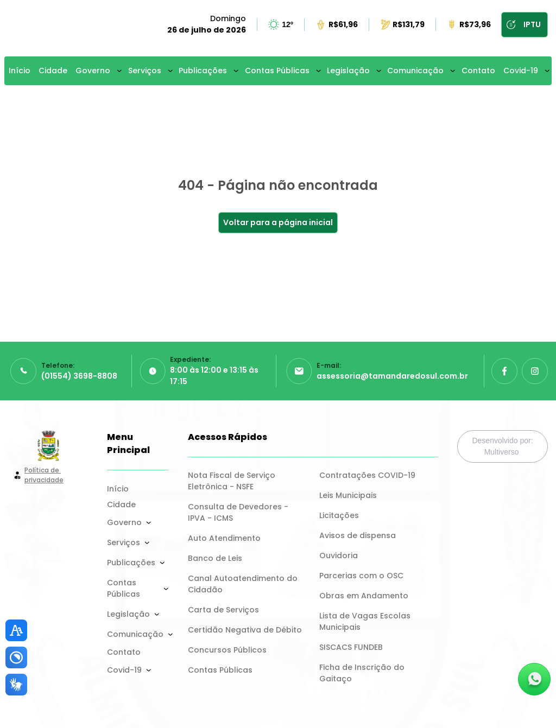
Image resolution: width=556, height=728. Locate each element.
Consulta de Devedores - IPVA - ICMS (239, 512)
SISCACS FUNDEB (351, 647)
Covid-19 (520, 70)
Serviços (144, 70)
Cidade (53, 70)
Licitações (339, 515)
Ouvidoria (338, 555)
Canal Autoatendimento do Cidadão (244, 584)
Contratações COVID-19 (367, 475)
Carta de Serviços (223, 609)
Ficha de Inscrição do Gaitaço (363, 673)
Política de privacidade (44, 474)
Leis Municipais (348, 495)
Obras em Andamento (363, 595)
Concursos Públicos (227, 649)
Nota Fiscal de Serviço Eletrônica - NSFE (232, 481)
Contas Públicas (277, 70)
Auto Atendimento (224, 538)
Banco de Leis (215, 558)
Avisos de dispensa (357, 535)
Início (19, 70)
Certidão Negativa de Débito (245, 629)
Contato (478, 70)
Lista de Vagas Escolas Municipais (366, 621)
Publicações (203, 70)
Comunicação (415, 70)
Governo (92, 70)
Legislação (348, 70)
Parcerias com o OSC (361, 575)
